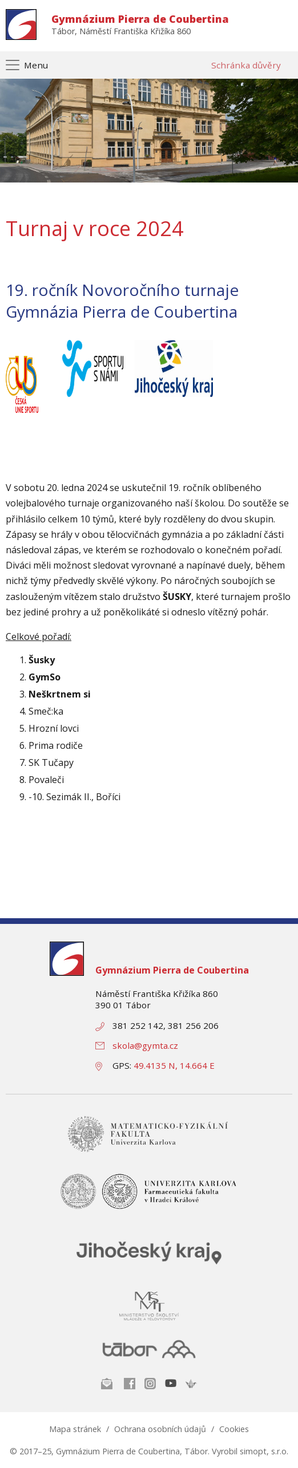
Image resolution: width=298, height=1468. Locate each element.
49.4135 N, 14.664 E (174, 1065)
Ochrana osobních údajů (160, 1429)
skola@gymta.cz (145, 1045)
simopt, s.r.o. (264, 1451)
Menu (36, 65)
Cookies (234, 1429)
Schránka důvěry (246, 65)
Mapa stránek (75, 1429)
